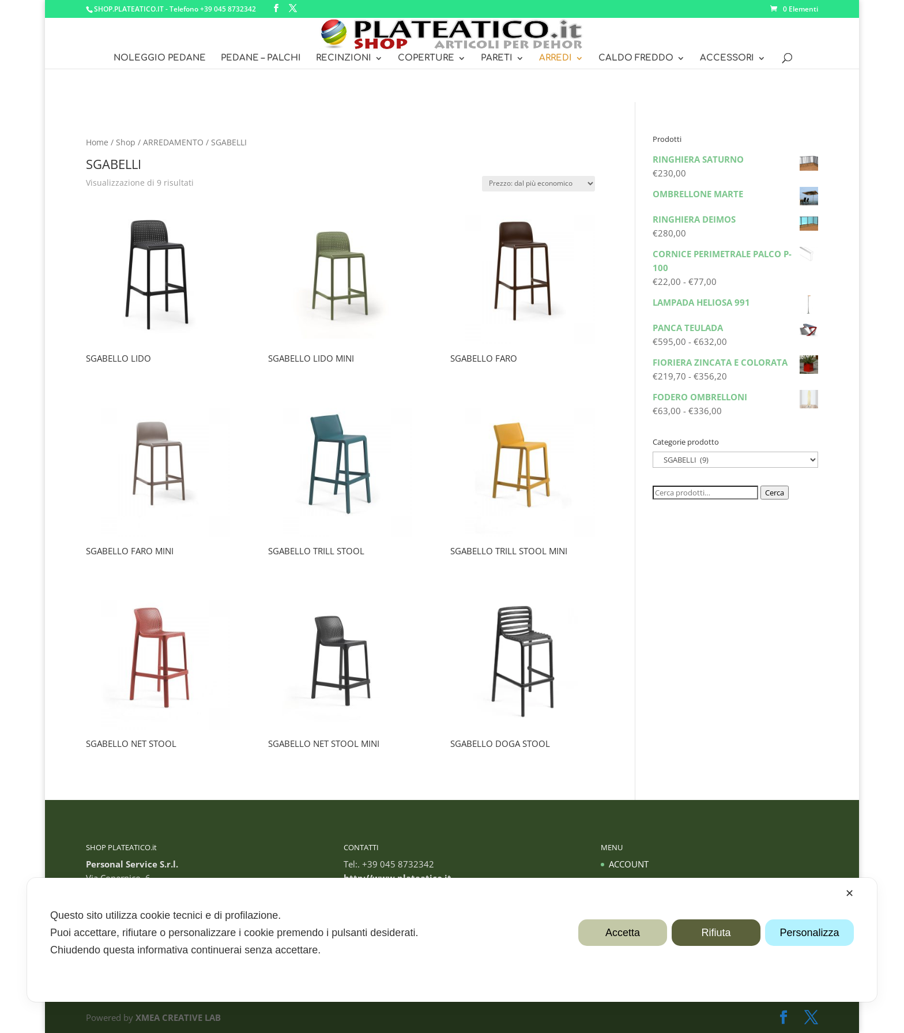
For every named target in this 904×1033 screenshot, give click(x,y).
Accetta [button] (622, 932)
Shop (125, 142)
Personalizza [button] (809, 932)
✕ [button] (849, 893)
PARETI (497, 58)
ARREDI (555, 58)
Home (97, 142)
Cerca (774, 492)
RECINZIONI (343, 58)
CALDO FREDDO (635, 58)
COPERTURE (426, 58)
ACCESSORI (727, 58)
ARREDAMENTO (173, 142)
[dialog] (452, 940)
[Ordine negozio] (538, 183)
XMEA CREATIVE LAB (178, 1017)
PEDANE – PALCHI (261, 58)
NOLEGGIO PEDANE (160, 58)
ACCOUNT (629, 864)
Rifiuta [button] (715, 932)
